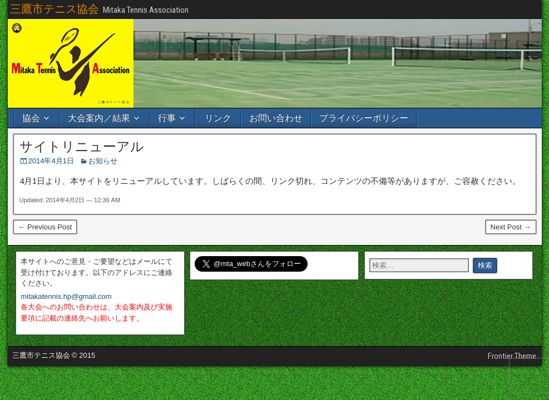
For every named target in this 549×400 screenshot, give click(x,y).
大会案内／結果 (99, 118)
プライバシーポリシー (363, 118)
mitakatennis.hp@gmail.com (66, 296)
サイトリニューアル (81, 146)
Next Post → (511, 227)
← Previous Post (45, 227)
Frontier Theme (512, 356)
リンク (218, 118)
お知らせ (102, 161)
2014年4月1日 (51, 161)
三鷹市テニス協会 (54, 9)
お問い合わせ (276, 118)
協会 (31, 118)
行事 (167, 118)
